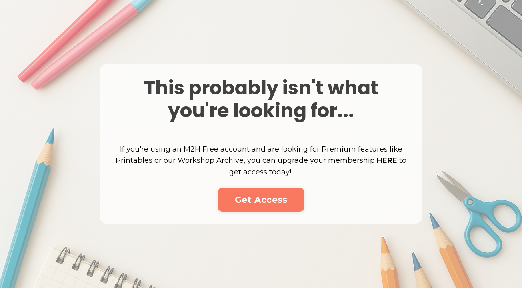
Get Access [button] (261, 199)
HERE (387, 160)
